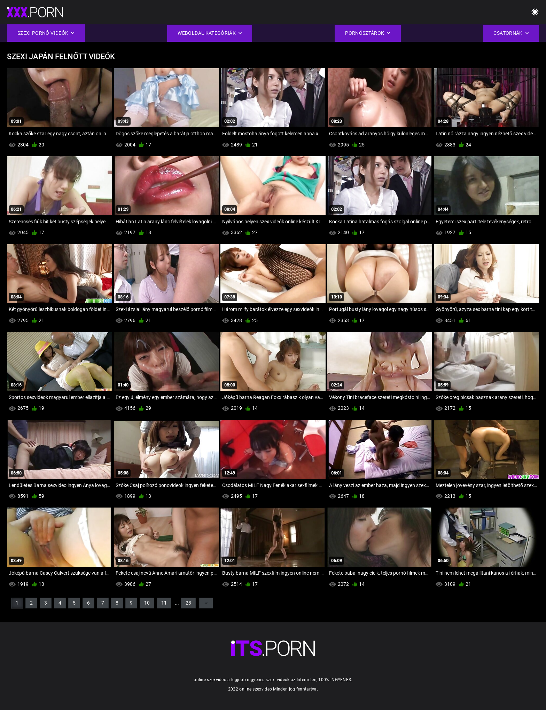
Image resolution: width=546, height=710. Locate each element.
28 (188, 603)
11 (164, 603)
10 (147, 603)
